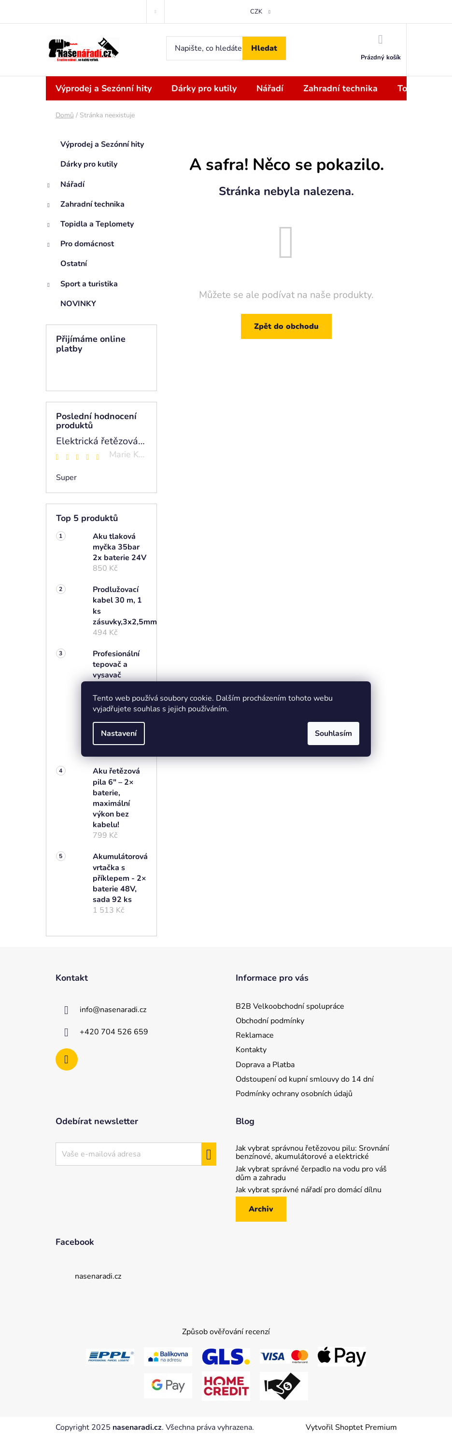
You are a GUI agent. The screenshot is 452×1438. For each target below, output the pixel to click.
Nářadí (65, 187)
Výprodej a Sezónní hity (103, 144)
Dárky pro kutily (89, 164)
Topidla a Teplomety (90, 226)
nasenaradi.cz (98, 1276)
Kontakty (251, 1049)
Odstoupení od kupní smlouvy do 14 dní (305, 1079)
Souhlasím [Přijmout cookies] (333, 733)
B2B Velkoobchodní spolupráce (290, 1006)
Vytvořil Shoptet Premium (351, 1427)
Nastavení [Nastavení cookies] (119, 733)
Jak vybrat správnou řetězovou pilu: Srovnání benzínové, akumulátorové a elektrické (312, 1152)
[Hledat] (226, 48)
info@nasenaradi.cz (113, 1009)
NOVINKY (79, 303)
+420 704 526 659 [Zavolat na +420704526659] (114, 1032)
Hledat (264, 48)
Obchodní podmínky (270, 1020)
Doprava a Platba (265, 1064)
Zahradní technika (85, 206)
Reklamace (255, 1035)
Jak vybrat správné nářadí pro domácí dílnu (308, 1190)
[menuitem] (103, 88)
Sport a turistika (82, 286)
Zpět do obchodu (286, 326)
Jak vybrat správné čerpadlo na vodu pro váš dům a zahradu (311, 1173)
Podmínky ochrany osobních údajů (294, 1093)
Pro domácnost (80, 246)
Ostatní (74, 263)
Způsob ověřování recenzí (226, 1331)
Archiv (261, 1209)
